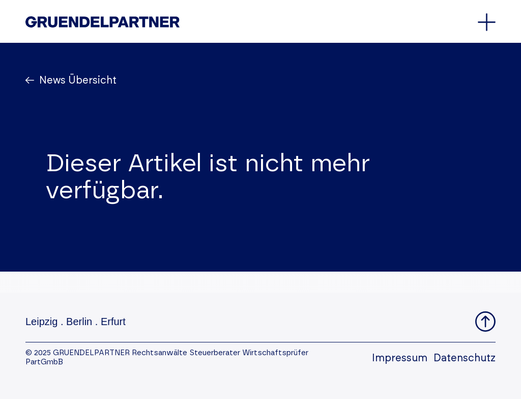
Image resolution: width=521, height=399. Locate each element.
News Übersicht (77, 80)
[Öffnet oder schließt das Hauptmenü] (487, 22)
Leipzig (41, 321)
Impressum (399, 358)
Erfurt (113, 321)
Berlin (79, 321)
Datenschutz (464, 358)
